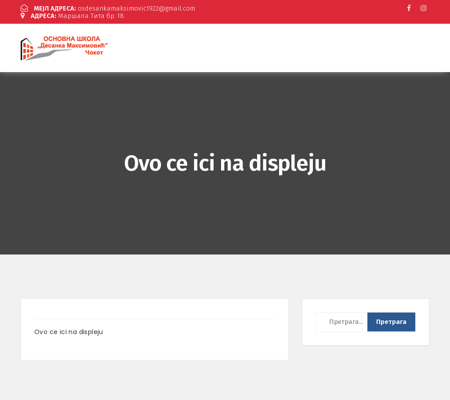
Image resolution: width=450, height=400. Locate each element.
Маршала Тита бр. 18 (72, 16)
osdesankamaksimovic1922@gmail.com (108, 8)
